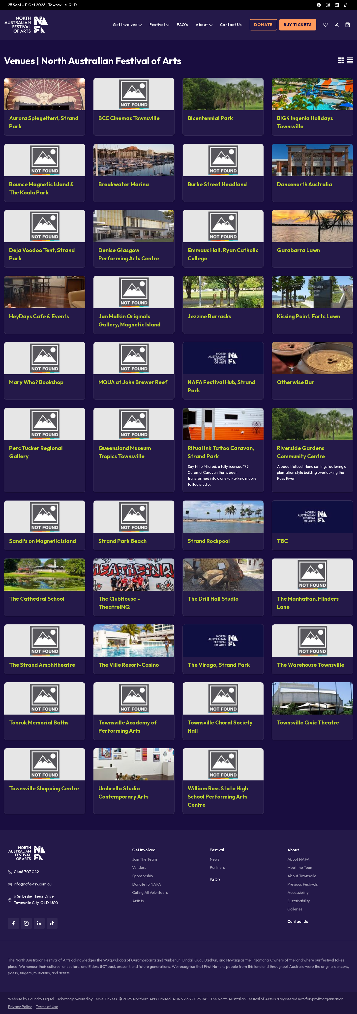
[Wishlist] (325, 24)
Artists (138, 900)
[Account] (336, 24)
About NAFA (298, 859)
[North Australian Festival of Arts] (26, 24)
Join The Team (144, 859)
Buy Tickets (298, 24)
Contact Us (231, 24)
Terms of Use (47, 1006)
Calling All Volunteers (150, 892)
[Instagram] (327, 4)
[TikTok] (345, 4)
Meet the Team (300, 867)
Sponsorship (142, 875)
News (214, 859)
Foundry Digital (41, 998)
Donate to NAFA (146, 884)
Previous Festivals (302, 884)
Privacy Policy (20, 1006)
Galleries (294, 909)
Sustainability (298, 900)
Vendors (139, 867)
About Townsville (301, 875)
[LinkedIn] (336, 4)
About (202, 24)
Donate (263, 24)
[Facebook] (318, 4)
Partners (217, 867)
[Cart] (347, 24)
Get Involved (125, 24)
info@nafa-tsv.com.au (33, 883)
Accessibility (298, 892)
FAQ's (182, 24)
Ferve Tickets (105, 998)
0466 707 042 (26, 871)
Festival (157, 24)
